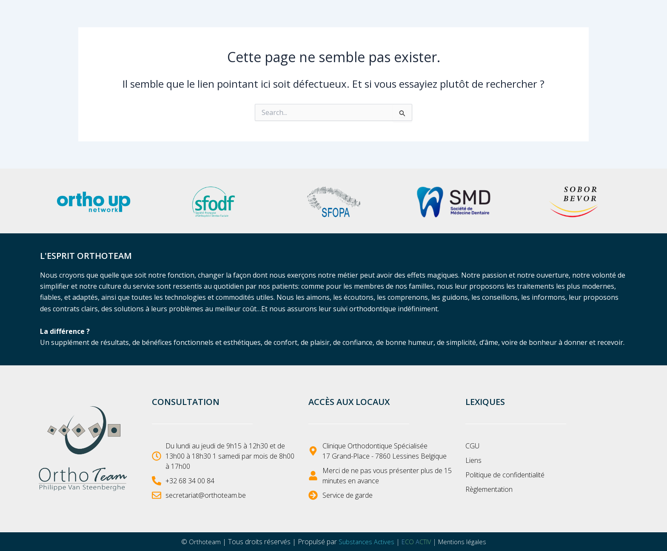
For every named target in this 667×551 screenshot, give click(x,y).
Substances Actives (363, 541)
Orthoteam (200, 541)
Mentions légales (466, 541)
